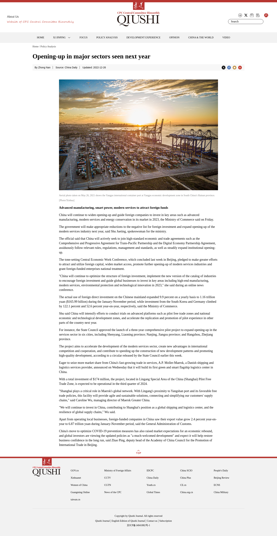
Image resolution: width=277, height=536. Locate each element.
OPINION (174, 37)
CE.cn (183, 485)
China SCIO (186, 470)
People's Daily (221, 470)
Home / (36, 46)
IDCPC (150, 470)
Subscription (165, 521)
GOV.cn (75, 470)
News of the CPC (113, 492)
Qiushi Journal (102, 521)
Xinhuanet (76, 477)
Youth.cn (151, 485)
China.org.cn (186, 492)
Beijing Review (221, 477)
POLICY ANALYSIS (107, 37)
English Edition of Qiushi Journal (128, 521)
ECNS (217, 485)
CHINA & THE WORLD (201, 37)
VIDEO (226, 37)
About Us (13, 16)
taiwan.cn (75, 499)
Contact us (152, 521)
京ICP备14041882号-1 (138, 525)
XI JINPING (59, 37)
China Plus (185, 477)
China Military (221, 492)
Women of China (79, 485)
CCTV (107, 477)
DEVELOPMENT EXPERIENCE (143, 37)
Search (260, 21)
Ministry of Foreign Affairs (117, 470)
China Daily (153, 477)
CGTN (107, 485)
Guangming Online (80, 492)
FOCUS (83, 37)
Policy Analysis (48, 46)
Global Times (153, 492)
